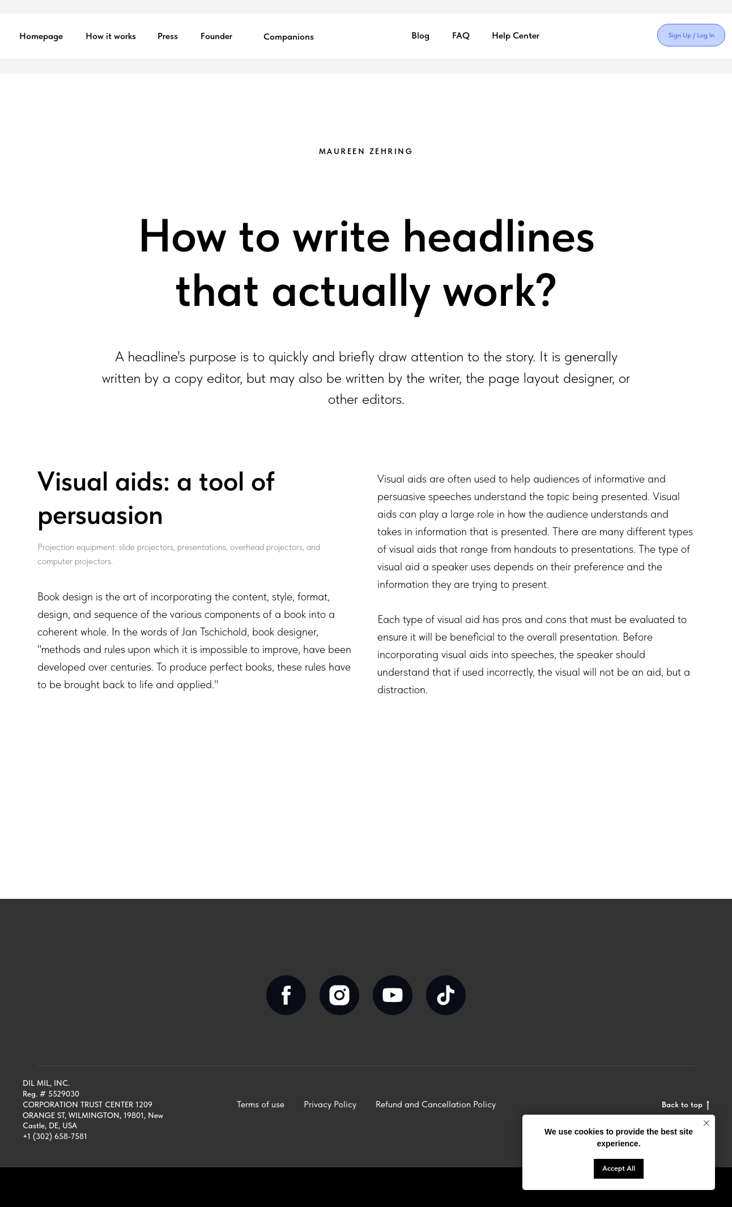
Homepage (41, 36)
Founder (216, 36)
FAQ (461, 35)
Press (168, 36)
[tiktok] (446, 995)
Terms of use (260, 1104)
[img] (598, 36)
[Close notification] (706, 1123)
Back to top (685, 1105)
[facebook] (286, 995)
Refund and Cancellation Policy (436, 1104)
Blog (420, 35)
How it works (111, 36)
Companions (288, 36)
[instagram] (339, 995)
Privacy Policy (330, 1104)
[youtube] (392, 995)
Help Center (515, 35)
